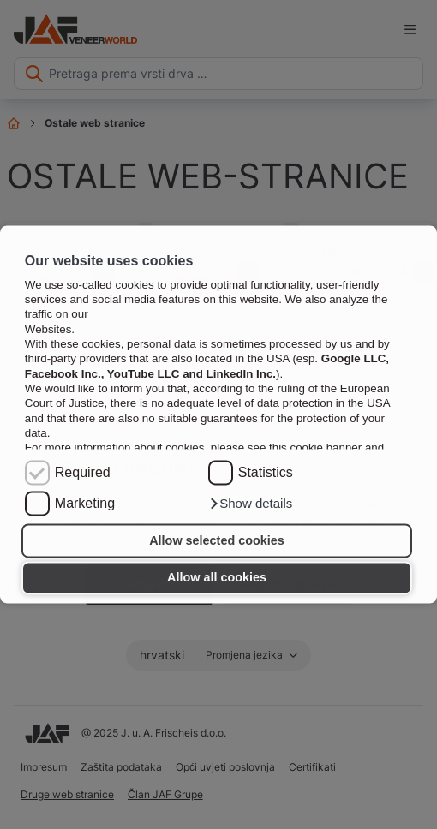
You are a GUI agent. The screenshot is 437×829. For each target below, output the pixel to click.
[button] (250, 504)
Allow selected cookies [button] (216, 540)
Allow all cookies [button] (216, 578)
